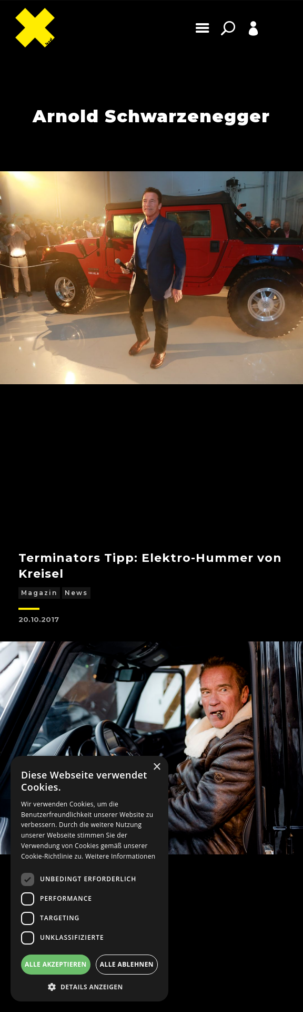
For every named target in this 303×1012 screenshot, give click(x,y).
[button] (89, 986)
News (76, 419)
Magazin (39, 419)
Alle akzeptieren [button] (56, 964)
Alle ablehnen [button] (127, 964)
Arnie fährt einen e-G (88, 680)
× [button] (156, 767)
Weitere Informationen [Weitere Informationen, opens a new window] (120, 856)
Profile (241, 44)
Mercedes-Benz (98, 699)
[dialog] (89, 878)
